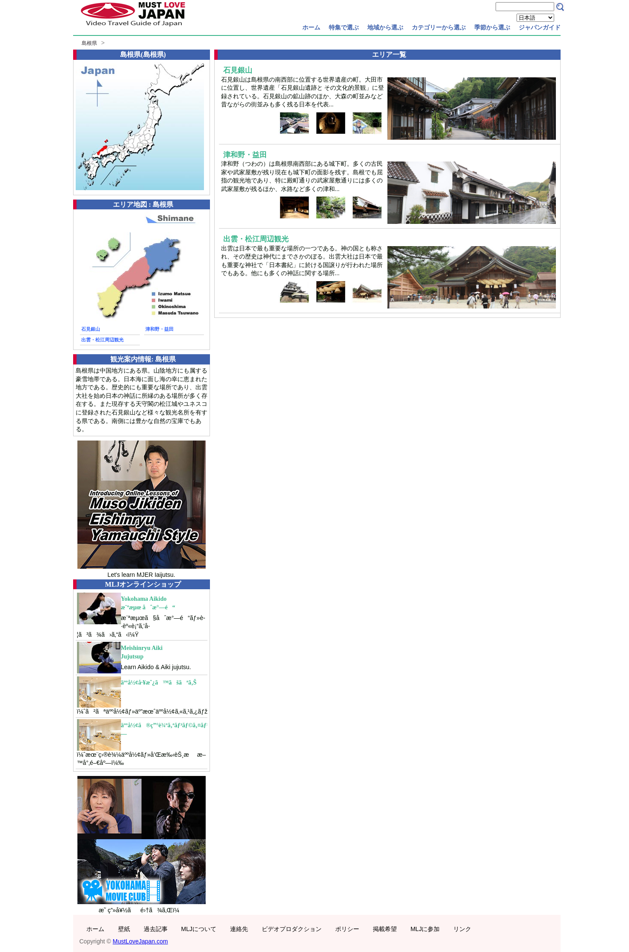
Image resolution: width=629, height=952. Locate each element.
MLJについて (198, 929)
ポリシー (347, 929)
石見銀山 (90, 329)
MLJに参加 (425, 929)
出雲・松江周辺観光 (102, 339)
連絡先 (239, 929)
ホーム (311, 27)
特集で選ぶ (344, 27)
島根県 (89, 43)
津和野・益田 (159, 329)
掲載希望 (385, 929)
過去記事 (156, 929)
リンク (462, 929)
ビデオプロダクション (292, 929)
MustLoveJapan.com (140, 941)
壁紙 (124, 929)
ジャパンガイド (540, 27)
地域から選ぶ (385, 27)
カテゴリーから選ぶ (439, 27)
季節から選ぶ (492, 27)
